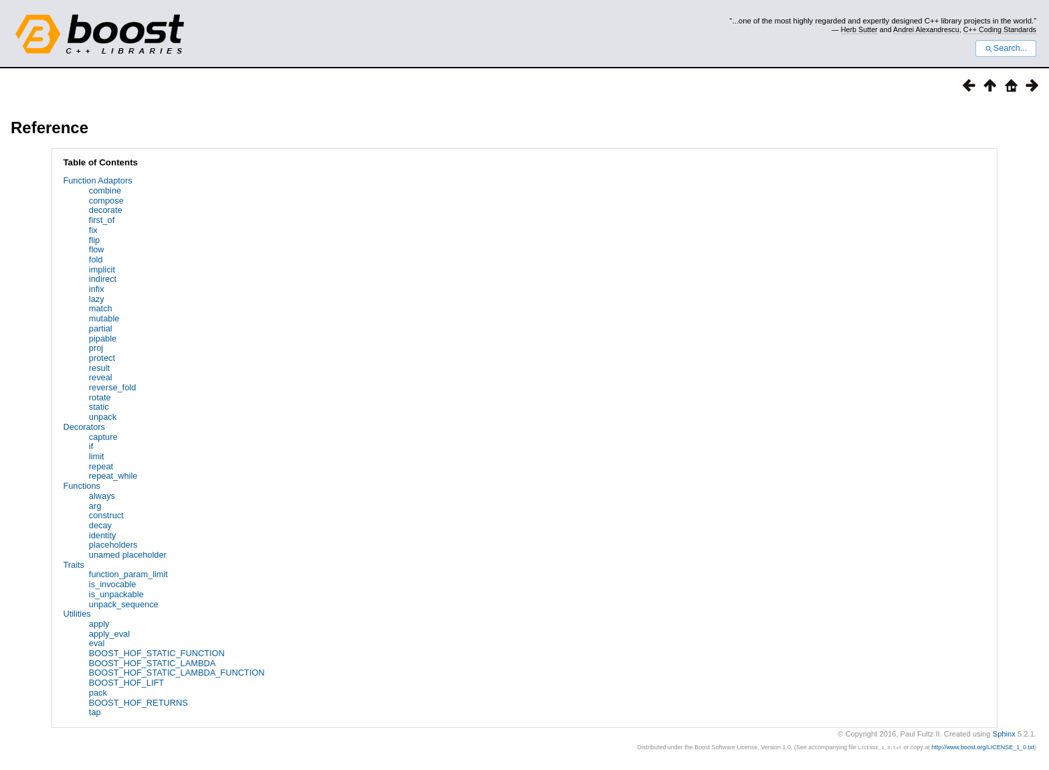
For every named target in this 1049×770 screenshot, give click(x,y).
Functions (81, 486)
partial (100, 328)
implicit (102, 269)
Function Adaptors (97, 180)
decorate (105, 210)
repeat (101, 466)
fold (96, 259)
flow (96, 249)
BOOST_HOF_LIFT (126, 683)
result (99, 368)
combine (105, 190)
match (100, 308)
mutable (104, 318)
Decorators (84, 427)
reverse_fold (112, 387)
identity (102, 535)
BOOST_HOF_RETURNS (138, 703)
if (91, 446)
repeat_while (113, 476)
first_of (101, 220)
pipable (102, 338)
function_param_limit (128, 574)
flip (94, 240)
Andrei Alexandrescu (926, 29)
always (102, 496)
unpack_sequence (124, 604)
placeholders (113, 545)
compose (106, 201)
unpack (102, 417)
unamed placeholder (128, 555)
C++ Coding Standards (999, 29)
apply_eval (109, 634)
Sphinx (1004, 734)
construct (106, 515)
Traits (73, 565)
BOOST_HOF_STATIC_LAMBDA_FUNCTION (177, 673)
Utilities (76, 614)
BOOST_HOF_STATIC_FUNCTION (157, 653)
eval (96, 643)
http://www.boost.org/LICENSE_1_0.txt (982, 747)
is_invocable (112, 584)
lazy (96, 299)
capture (103, 437)
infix (96, 289)
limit (96, 456)
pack (98, 693)
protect (102, 358)
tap (95, 712)
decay (100, 525)
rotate (100, 397)
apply (99, 624)
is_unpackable (116, 594)
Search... (1006, 48)
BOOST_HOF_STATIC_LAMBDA (152, 663)
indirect (102, 279)
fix (93, 230)
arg (95, 506)
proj (96, 348)
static (99, 407)
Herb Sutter (859, 29)
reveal (100, 377)
